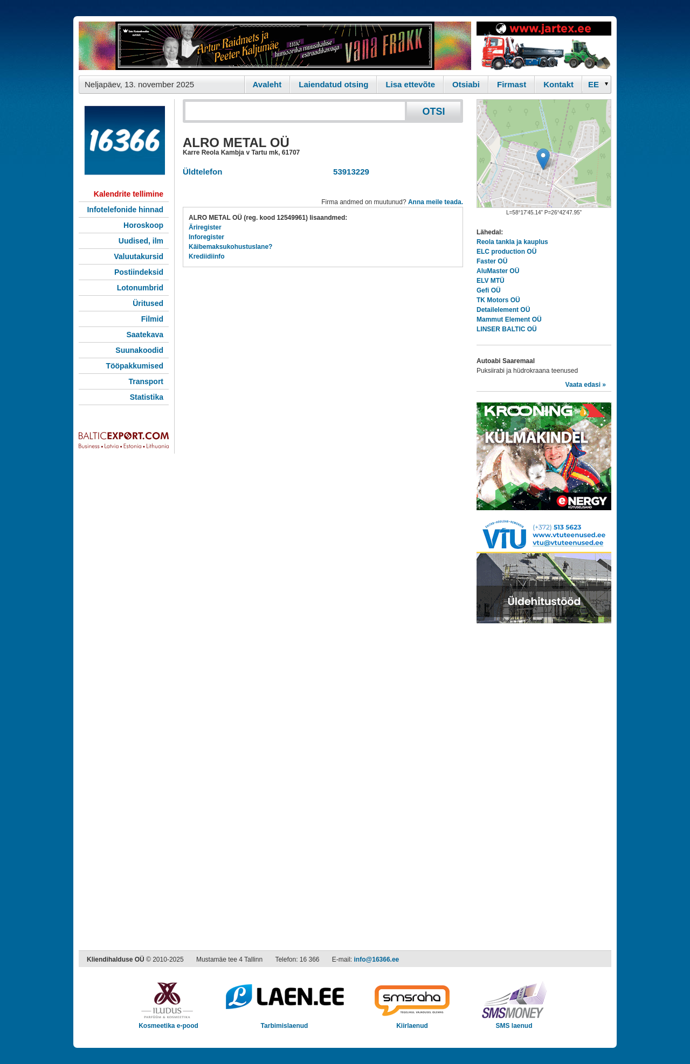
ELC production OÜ (506, 251)
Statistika (146, 397)
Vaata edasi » (585, 384)
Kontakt (558, 84)
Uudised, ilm (141, 241)
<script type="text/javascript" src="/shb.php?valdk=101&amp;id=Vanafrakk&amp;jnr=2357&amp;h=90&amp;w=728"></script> (275, 46)
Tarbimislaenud (284, 1022)
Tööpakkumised (134, 365)
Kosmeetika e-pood (168, 1022)
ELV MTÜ (491, 280)
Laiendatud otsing (333, 84)
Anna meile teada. (435, 202)
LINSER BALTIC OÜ (507, 329)
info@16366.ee (376, 959)
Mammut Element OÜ (509, 319)
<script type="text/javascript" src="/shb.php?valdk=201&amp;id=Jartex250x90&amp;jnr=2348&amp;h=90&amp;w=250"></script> (544, 46)
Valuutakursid (138, 256)
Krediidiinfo (207, 256)
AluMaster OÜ (498, 271)
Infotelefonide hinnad (125, 209)
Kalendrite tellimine (128, 194)
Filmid (152, 319)
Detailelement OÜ (503, 310)
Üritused (148, 303)
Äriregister (205, 227)
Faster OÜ (492, 261)
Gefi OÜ (489, 290)
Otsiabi (466, 84)
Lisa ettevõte (410, 84)
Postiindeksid (138, 272)
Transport (145, 381)
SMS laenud (514, 1022)
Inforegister (206, 237)
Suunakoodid (139, 350)
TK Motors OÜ (498, 300)
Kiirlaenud (412, 1022)
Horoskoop (143, 225)
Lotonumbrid (140, 287)
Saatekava (144, 334)
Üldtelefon (202, 171)
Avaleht (267, 84)
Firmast (511, 84)
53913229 (349, 171)
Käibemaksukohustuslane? (230, 247)
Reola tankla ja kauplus (512, 242)
